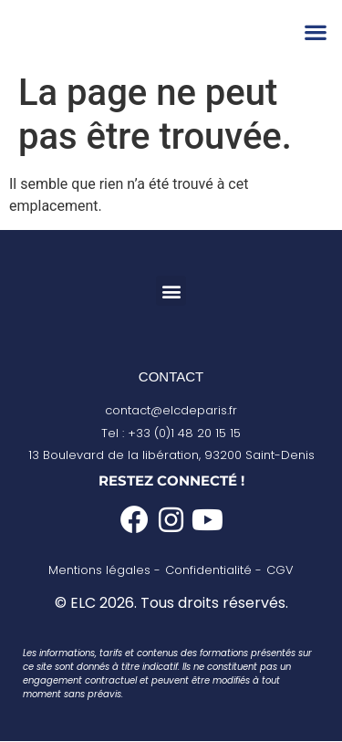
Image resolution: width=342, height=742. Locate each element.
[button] (315, 32)
